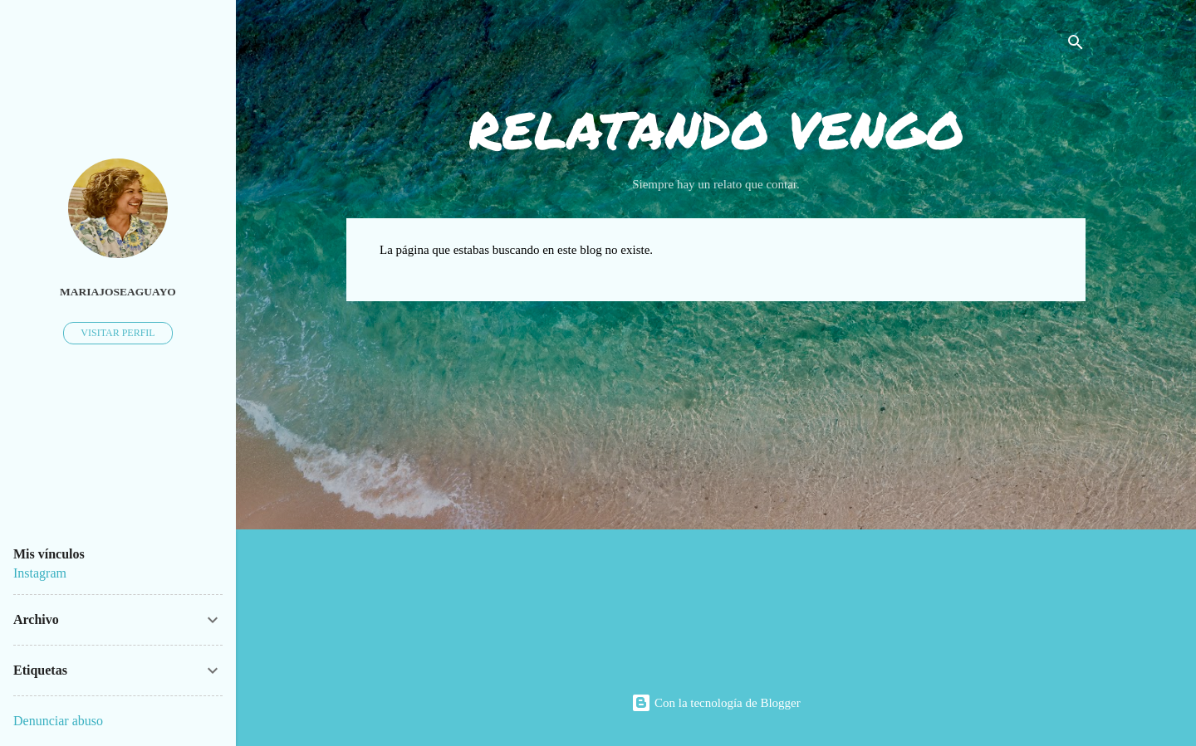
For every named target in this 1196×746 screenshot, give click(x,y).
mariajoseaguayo (118, 291)
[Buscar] (1076, 45)
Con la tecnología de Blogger (716, 702)
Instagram (39, 573)
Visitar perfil (117, 333)
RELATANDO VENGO (716, 129)
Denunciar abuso (58, 721)
